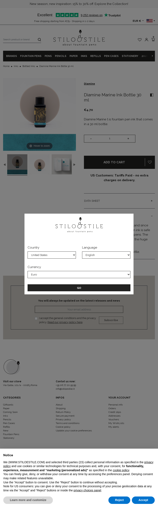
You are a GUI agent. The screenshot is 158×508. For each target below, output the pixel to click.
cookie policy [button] (121, 470)
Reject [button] (119, 500)
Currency (34, 267)
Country (33, 247)
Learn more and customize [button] (28, 500)
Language (89, 247)
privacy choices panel (87, 490)
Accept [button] (143, 500)
